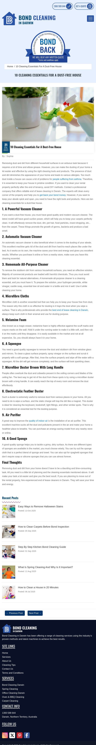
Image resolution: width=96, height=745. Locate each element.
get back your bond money (53, 195)
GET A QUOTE (84, 6)
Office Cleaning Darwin (13, 693)
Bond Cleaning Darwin (13, 685)
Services (6, 657)
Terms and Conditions (13, 673)
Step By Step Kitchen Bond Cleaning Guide (42, 547)
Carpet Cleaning (10, 701)
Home (10, 66)
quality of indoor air (38, 421)
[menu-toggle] (90, 18)
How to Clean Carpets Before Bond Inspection (43, 526)
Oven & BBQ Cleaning (13, 697)
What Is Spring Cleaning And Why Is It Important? (45, 567)
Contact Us (7, 669)
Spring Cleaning (10, 689)
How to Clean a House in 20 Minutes (38, 587)
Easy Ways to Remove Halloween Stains (40, 506)
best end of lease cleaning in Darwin (70, 310)
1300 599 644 (63, 6)
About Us (6, 661)
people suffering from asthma (67, 179)
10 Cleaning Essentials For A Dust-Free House (39, 66)
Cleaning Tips (9, 665)
